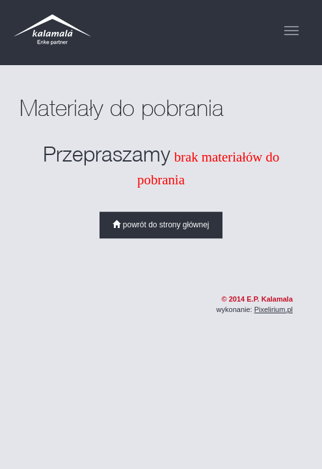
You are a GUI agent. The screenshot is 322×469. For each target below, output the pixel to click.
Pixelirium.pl (273, 309)
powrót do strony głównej (161, 224)
